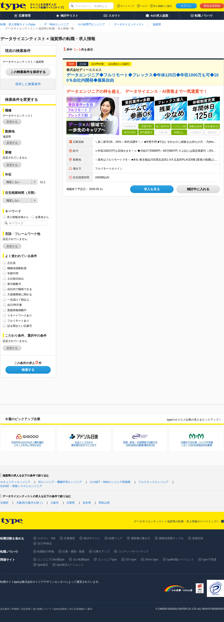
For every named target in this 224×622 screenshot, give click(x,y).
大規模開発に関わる (19, 294)
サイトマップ (127, 6)
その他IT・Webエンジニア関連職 (110, 482)
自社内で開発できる (19, 289)
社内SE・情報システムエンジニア (21, 486)
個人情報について (42, 609)
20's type (131, 559)
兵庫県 (70, 502)
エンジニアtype (107, 559)
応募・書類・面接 (73, 551)
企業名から (42, 217)
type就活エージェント (70, 564)
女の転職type (81, 559)
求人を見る (152, 189)
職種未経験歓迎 (16, 268)
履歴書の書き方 (140, 538)
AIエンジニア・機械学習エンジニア (60, 482)
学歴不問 (12, 273)
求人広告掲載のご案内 (80, 609)
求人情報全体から (18, 217)
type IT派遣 (209, 559)
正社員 (11, 263)
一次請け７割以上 (18, 299)
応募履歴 (69, 538)
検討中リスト (92, 538)
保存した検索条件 (28, 84)
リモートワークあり (19, 315)
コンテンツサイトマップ (133, 551)
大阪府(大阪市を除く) (29, 502)
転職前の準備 (45, 551)
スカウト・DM (46, 538)
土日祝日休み (15, 278)
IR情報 (15, 609)
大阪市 (54, 502)
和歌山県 (104, 502)
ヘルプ (143, 6)
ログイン (186, 6)
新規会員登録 (212, 6)
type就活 (42, 564)
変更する (12, 121)
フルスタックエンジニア (153, 482)
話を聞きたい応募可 (19, 326)
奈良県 (87, 502)
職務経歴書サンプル (171, 538)
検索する (28, 370)
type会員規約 (60, 609)
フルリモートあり (18, 320)
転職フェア (115, 538)
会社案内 (4, 609)
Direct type (151, 559)
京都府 (4, 502)
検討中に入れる (198, 189)
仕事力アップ (101, 551)
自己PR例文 (44, 543)
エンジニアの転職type (51, 559)
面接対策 (197, 538)
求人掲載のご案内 (162, 6)
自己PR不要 (14, 305)
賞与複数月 (14, 284)
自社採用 (25, 609)
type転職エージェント (180, 559)
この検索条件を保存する (28, 72)
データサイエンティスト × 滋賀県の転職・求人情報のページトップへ (176, 521)
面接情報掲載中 (16, 310)
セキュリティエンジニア (15, 482)
